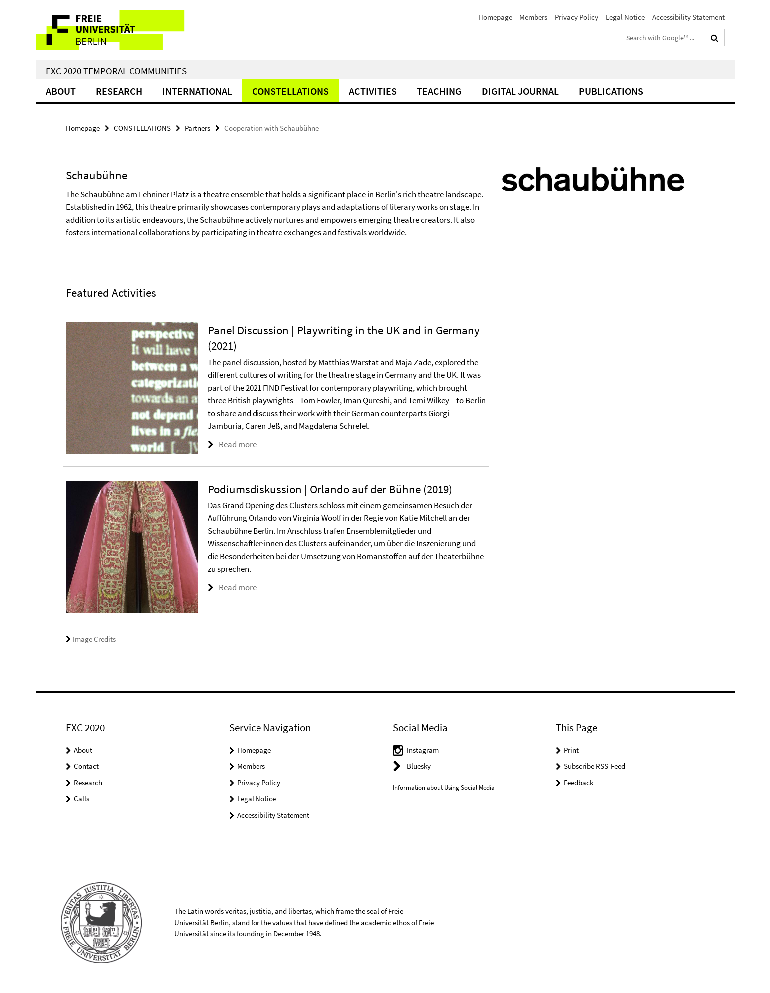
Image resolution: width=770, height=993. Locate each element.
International (197, 91)
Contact (86, 766)
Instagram (423, 750)
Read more (238, 444)
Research (119, 91)
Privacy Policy (576, 17)
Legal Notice (625, 17)
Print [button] (571, 750)
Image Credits (91, 639)
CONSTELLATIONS (290, 91)
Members (533, 17)
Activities (373, 91)
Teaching (439, 91)
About (61, 91)
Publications (611, 91)
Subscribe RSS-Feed (594, 766)
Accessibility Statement (688, 17)
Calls (81, 798)
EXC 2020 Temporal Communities (116, 71)
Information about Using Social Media (444, 787)
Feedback (578, 782)
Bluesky (419, 766)
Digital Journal (520, 91)
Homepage (495, 17)
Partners (197, 128)
